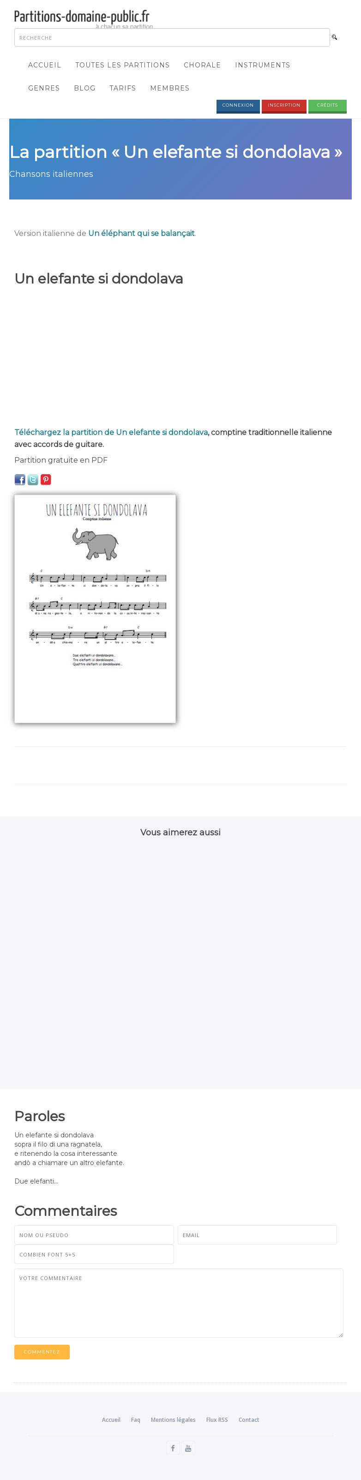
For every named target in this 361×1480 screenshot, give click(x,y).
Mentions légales (173, 1420)
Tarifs (122, 88)
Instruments (262, 65)
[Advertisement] (180, 357)
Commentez (42, 1352)
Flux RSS (217, 1420)
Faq (135, 1420)
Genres (44, 88)
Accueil (44, 65)
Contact (249, 1420)
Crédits (327, 105)
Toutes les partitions (122, 65)
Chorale (202, 65)
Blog (85, 88)
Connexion (238, 105)
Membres (170, 88)
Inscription (284, 105)
